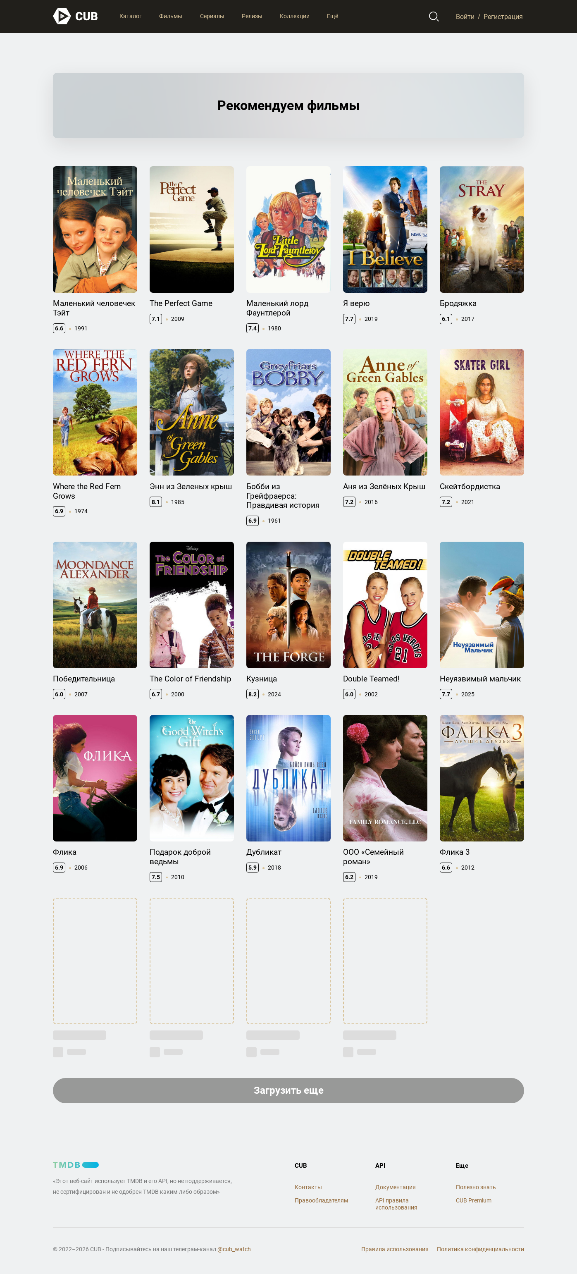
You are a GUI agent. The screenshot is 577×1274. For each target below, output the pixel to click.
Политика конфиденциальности (480, 1249)
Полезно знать (476, 1187)
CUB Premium (473, 1200)
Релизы (252, 16)
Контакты (308, 1187)
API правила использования (396, 1204)
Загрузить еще (289, 1090)
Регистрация (503, 16)
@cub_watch (234, 1249)
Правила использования (395, 1249)
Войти (465, 16)
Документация (395, 1187)
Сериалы (212, 16)
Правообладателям (321, 1200)
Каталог (130, 16)
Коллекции (295, 16)
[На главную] (75, 16)
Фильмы (170, 16)
